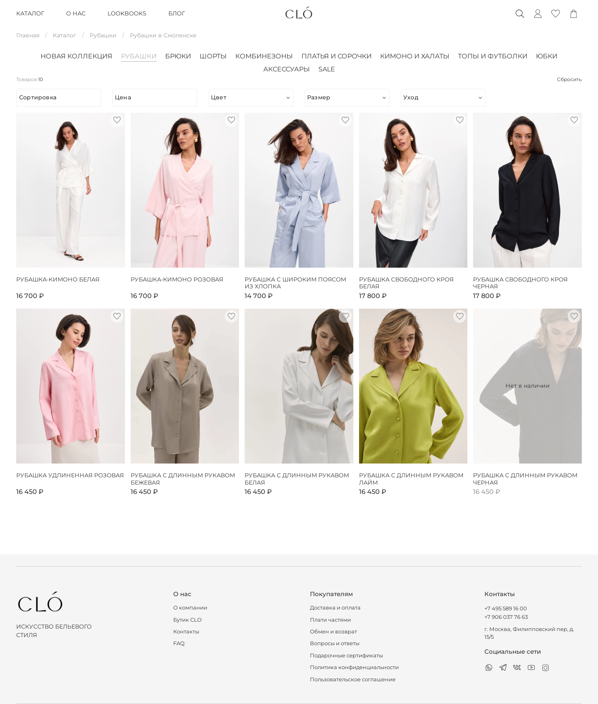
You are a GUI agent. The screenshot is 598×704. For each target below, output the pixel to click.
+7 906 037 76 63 (506, 617)
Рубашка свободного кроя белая (406, 283)
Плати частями (330, 620)
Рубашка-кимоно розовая (177, 279)
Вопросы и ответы (334, 643)
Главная (27, 35)
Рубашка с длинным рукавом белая (297, 479)
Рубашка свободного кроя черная (520, 283)
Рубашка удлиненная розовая (70, 475)
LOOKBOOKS (127, 13)
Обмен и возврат (333, 632)
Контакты (186, 632)
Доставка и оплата (335, 608)
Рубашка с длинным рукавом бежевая (183, 479)
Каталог (64, 35)
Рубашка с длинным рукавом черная (525, 479)
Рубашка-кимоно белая (57, 279)
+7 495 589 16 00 (505, 608)
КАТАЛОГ (30, 13)
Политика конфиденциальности (354, 667)
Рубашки (103, 35)
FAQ (179, 643)
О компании (190, 608)
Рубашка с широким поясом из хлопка (295, 283)
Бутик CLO (187, 620)
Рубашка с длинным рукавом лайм (411, 479)
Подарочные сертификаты (346, 655)
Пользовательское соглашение (353, 679)
